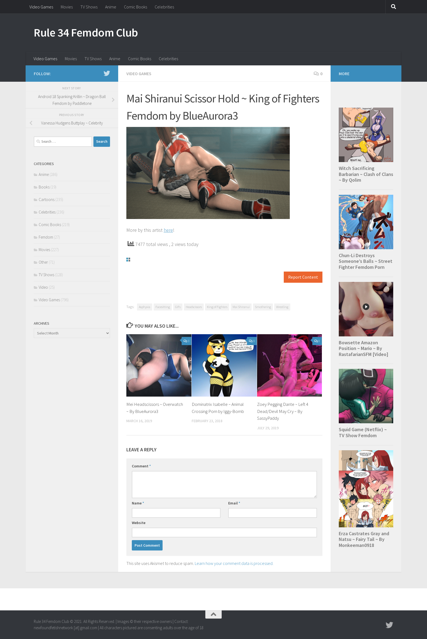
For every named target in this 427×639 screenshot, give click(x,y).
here (168, 230)
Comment (141, 466)
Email (234, 503)
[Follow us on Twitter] (106, 73)
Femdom (46, 237)
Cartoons (46, 199)
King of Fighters (217, 307)
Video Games (41, 7)
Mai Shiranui (241, 307)
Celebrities (164, 7)
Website (138, 522)
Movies (67, 7)
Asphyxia (144, 307)
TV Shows (88, 7)
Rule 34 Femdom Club (86, 32)
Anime (110, 7)
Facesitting (162, 307)
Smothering (263, 307)
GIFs (178, 307)
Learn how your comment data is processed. (234, 563)
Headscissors (194, 307)
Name (138, 503)
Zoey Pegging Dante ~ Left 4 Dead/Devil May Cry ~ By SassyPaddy (282, 411)
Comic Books (135, 7)
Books (44, 187)
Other (43, 262)
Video (43, 287)
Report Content (303, 277)
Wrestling (282, 307)
